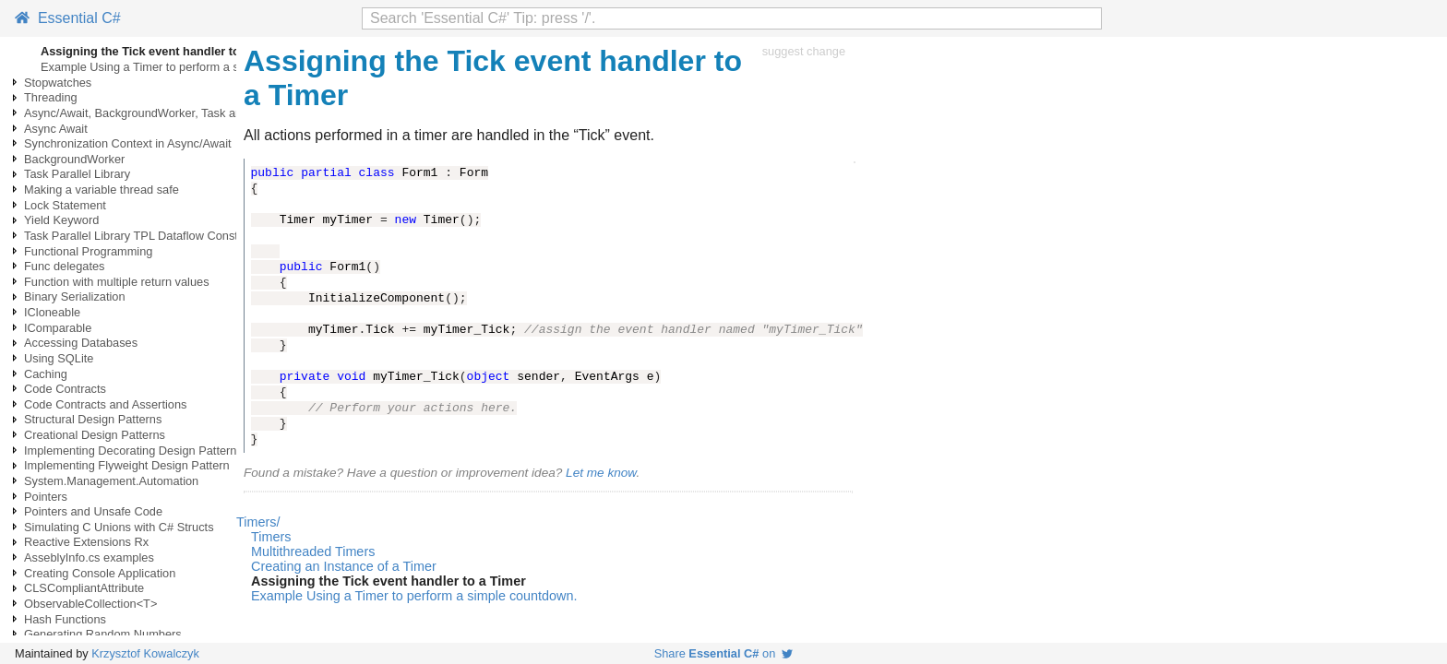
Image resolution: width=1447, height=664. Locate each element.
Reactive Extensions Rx (86, 542)
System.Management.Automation (111, 481)
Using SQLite (58, 358)
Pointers (45, 497)
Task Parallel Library (77, 174)
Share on (724, 653)
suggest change (803, 51)
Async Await (56, 129)
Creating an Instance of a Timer (343, 566)
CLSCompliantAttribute (84, 588)
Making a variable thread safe (101, 189)
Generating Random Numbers (103, 634)
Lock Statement (65, 205)
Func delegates (64, 266)
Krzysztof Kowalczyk (145, 653)
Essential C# (68, 18)
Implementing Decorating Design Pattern (130, 450)
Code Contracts (65, 389)
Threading (51, 97)
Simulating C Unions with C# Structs (119, 527)
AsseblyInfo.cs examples (89, 557)
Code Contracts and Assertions (105, 404)
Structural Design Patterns (92, 419)
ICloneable (52, 312)
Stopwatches (57, 82)
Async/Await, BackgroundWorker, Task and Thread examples (183, 113)
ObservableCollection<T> (90, 604)
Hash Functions (65, 619)
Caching (45, 374)
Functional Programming (88, 251)
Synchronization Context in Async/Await (128, 143)
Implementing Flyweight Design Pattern (127, 465)
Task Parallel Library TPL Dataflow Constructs (144, 236)
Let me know (601, 473)
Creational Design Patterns (94, 435)
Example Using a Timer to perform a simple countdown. (185, 67)
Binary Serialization (75, 296)
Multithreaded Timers (313, 551)
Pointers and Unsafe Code (93, 511)
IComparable (57, 328)
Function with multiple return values (116, 282)
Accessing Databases (81, 343)
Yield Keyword (61, 220)
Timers (271, 536)
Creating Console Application (99, 573)
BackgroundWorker (74, 159)
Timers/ (258, 522)
